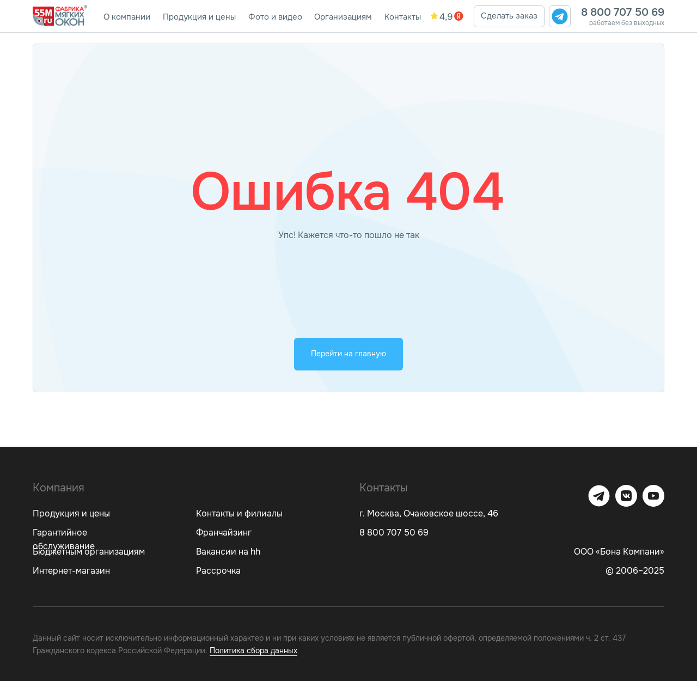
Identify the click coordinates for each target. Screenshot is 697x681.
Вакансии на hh (228, 551)
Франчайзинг (224, 532)
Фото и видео (275, 16)
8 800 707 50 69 (622, 12)
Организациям (342, 16)
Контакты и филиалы (239, 513)
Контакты (402, 16)
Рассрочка (218, 570)
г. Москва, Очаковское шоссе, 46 (428, 513)
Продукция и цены (199, 16)
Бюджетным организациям (89, 551)
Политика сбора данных (253, 650)
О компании (126, 16)
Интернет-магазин (71, 570)
